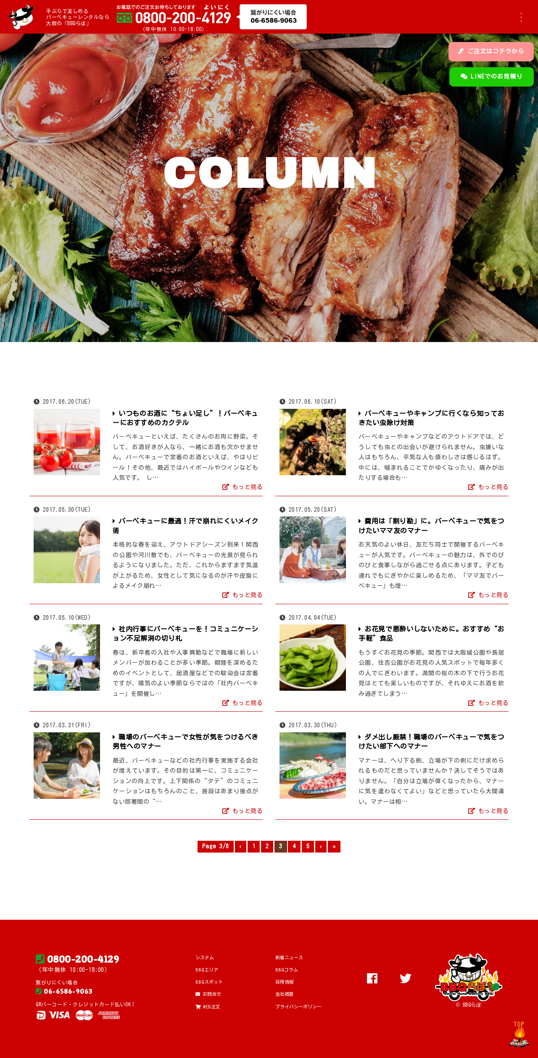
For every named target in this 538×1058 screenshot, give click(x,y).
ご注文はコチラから (491, 51)
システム (204, 957)
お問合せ (208, 994)
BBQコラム (286, 969)
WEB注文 (207, 1006)
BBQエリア (206, 969)
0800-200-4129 (77, 959)
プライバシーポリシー (298, 1006)
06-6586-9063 (64, 991)
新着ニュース (289, 957)
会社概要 (284, 994)
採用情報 (284, 981)
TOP (519, 1024)
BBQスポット (209, 981)
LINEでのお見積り (491, 76)
